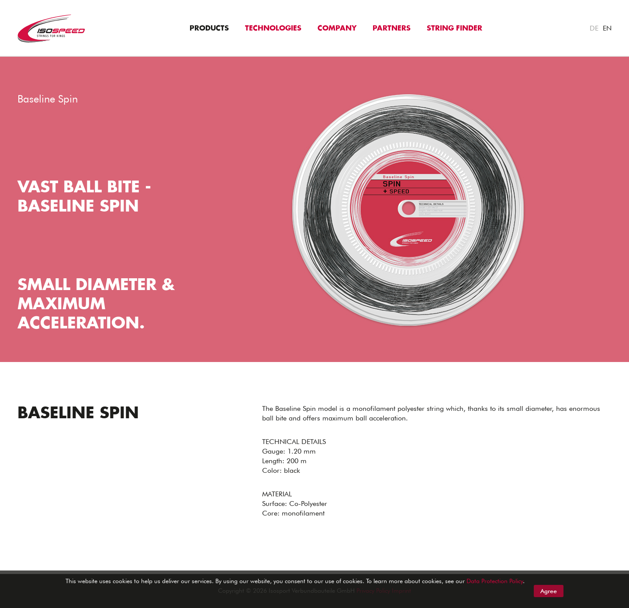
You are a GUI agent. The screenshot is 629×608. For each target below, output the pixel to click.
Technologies (273, 28)
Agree (548, 591)
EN (607, 28)
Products (209, 28)
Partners (392, 28)
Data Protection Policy (495, 580)
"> (4, 61)
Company (337, 28)
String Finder (454, 28)
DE (594, 28)
